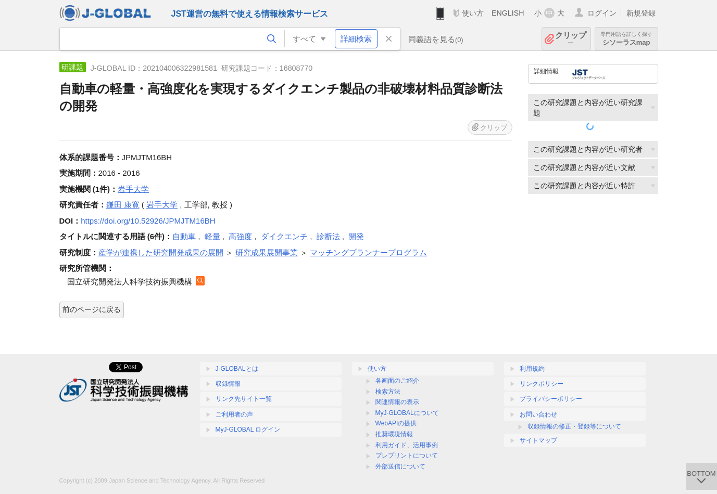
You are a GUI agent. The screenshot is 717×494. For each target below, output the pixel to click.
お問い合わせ (538, 414)
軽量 (212, 236)
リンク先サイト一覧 (244, 398)
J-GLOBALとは (237, 368)
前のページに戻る (91, 309)
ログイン (602, 13)
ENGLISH (508, 13)
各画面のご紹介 (397, 380)
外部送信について (400, 466)
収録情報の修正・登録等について (574, 426)
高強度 (240, 236)
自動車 (184, 236)
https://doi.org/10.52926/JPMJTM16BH (148, 220)
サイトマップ (538, 440)
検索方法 (387, 391)
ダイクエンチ (284, 236)
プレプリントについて (406, 455)
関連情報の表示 (397, 402)
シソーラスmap (626, 38)
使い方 (473, 13)
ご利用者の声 (234, 414)
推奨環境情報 (394, 434)
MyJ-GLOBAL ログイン (248, 429)
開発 (356, 236)
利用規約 (532, 368)
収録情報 (228, 383)
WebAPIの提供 (396, 423)
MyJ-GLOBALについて (407, 413)
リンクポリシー (541, 383)
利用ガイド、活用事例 (406, 445)
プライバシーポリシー (551, 398)
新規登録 (641, 13)
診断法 (328, 236)
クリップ (570, 39)
